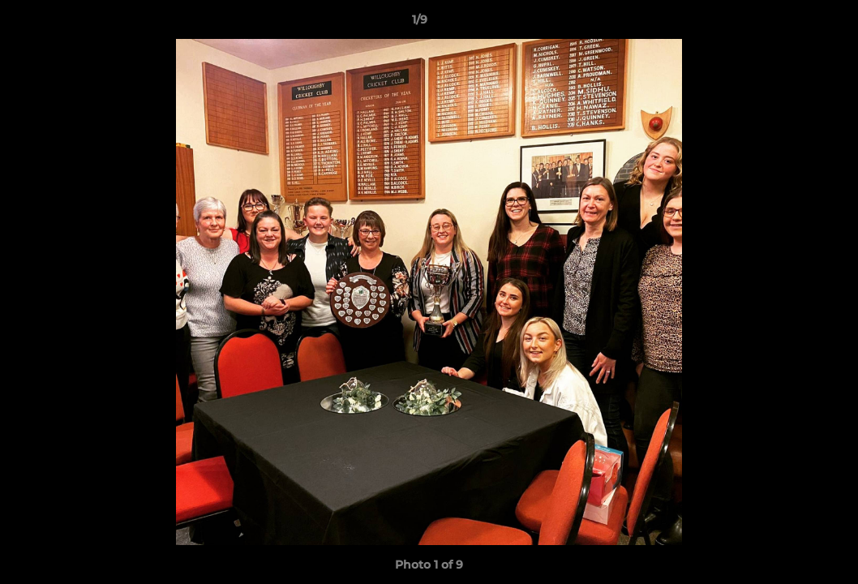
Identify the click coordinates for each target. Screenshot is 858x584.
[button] (790, 23)
